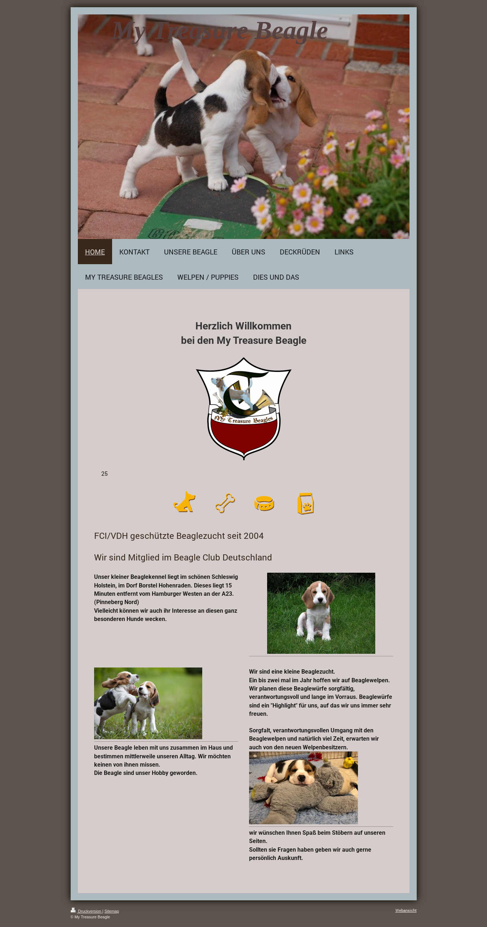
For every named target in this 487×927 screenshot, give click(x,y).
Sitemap (112, 911)
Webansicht (406, 910)
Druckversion (86, 911)
